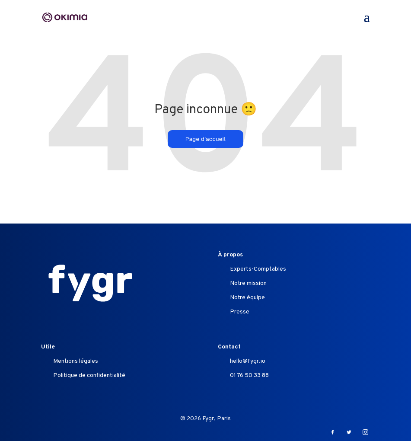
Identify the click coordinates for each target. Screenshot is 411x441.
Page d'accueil (205, 139)
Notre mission (248, 283)
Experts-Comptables (258, 269)
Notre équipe (247, 297)
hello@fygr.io (247, 361)
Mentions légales (75, 361)
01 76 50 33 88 (249, 375)
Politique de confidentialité (89, 375)
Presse (239, 312)
